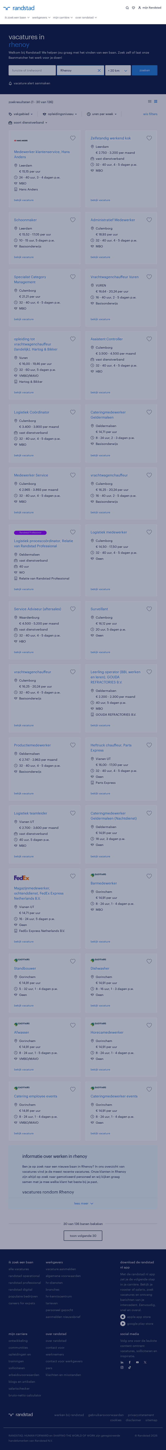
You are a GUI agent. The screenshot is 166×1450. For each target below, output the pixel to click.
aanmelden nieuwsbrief (63, 1317)
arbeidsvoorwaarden (24, 1375)
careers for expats (22, 1303)
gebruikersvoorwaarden (106, 1415)
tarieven (52, 1303)
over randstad (86, 17)
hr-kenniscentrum (59, 1296)
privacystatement (141, 1415)
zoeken (144, 70)
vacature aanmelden (61, 1269)
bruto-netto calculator (25, 1395)
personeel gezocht (59, 1310)
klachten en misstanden (63, 1375)
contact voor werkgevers (64, 1361)
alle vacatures (19, 1269)
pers (49, 1368)
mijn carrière (63, 17)
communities (18, 1347)
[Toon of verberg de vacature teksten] (152, 101)
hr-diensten (54, 1282)
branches (52, 1289)
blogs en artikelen (22, 1381)
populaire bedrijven (23, 1296)
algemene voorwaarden (63, 1276)
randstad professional (25, 1282)
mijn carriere (18, 1334)
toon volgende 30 (83, 1236)
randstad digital (20, 1289)
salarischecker (19, 1388)
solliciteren (17, 1368)
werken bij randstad (69, 1415)
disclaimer (133, 1420)
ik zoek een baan (17, 17)
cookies (115, 1420)
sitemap (151, 1420)
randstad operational (24, 1276)
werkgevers (41, 17)
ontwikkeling (18, 1340)
